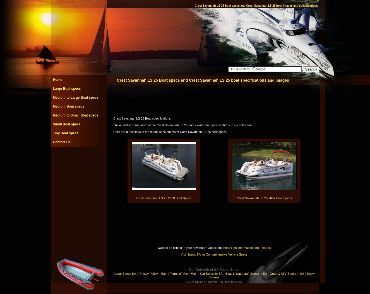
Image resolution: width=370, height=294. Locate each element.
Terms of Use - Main (183, 273)
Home (57, 80)
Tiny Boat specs (66, 133)
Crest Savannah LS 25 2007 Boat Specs (264, 198)
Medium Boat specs (69, 106)
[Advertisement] (79, 159)
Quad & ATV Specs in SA (287, 273)
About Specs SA (125, 273)
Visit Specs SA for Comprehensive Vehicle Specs (214, 254)
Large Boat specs (67, 89)
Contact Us (62, 142)
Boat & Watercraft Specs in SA (246, 273)
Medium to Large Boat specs (75, 97)
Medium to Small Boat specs (75, 115)
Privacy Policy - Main (153, 273)
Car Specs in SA (211, 273)
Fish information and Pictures (251, 247)
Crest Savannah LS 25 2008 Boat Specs (164, 198)
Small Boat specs (67, 124)
